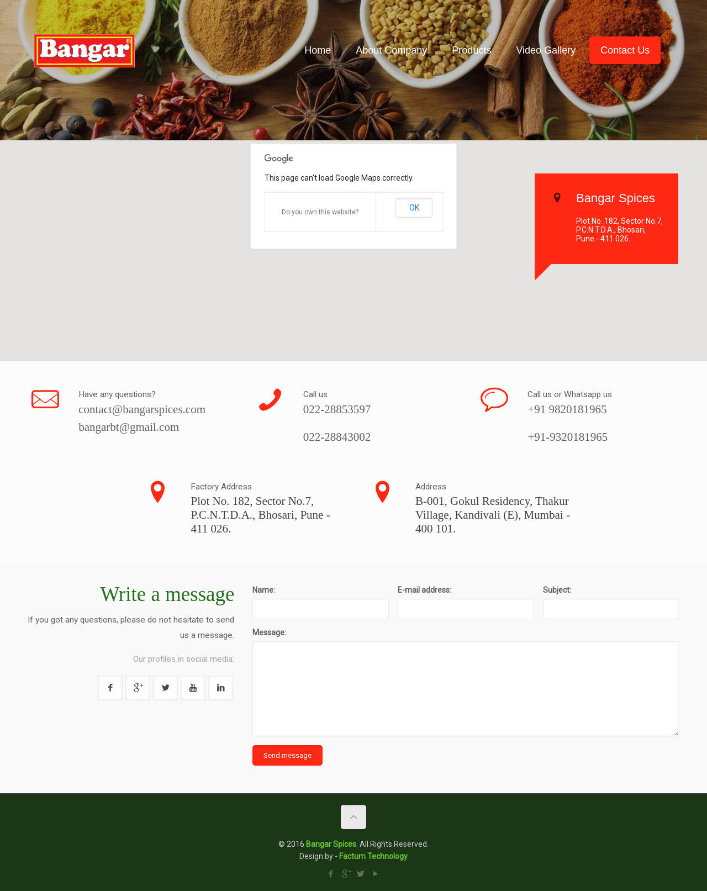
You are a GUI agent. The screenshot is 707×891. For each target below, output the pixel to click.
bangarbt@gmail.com (128, 427)
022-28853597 (337, 409)
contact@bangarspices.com (141, 409)
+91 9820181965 (566, 409)
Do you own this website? (320, 212)
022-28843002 (337, 437)
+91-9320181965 (567, 437)
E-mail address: (424, 590)
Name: (263, 590)
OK (414, 207)
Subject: (557, 590)
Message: (269, 632)
